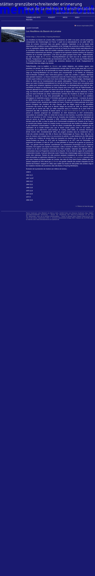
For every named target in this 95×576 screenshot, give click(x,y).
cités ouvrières (78, 157)
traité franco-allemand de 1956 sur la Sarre (78, 111)
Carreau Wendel (61, 157)
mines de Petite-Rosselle (73, 96)
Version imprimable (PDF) (84, 26)
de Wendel (47, 57)
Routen (29, 20)
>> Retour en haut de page (84, 206)
